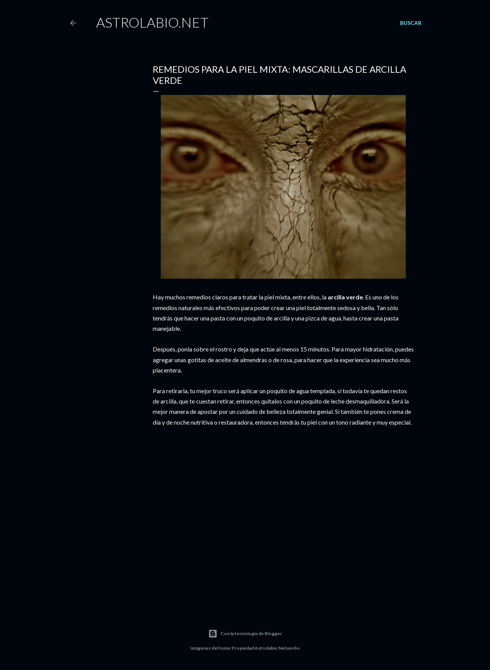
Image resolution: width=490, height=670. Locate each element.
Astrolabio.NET (152, 22)
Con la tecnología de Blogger (245, 633)
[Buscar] (410, 23)
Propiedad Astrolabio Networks (266, 648)
